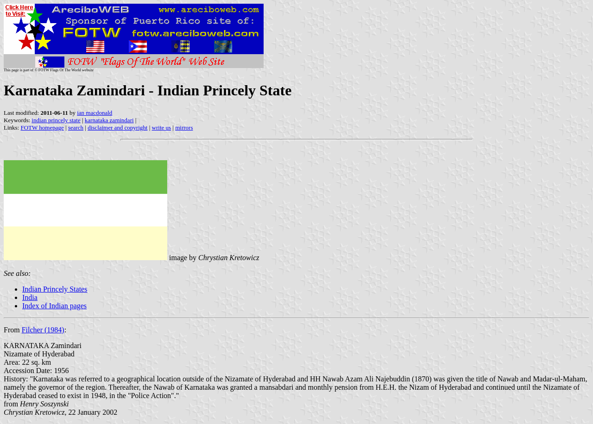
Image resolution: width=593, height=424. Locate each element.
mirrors (184, 127)
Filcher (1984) (43, 330)
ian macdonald (94, 112)
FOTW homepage (41, 127)
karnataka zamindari (109, 120)
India (30, 297)
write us (161, 127)
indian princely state (56, 120)
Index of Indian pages (54, 306)
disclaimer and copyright (117, 127)
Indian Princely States (54, 289)
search (75, 127)
